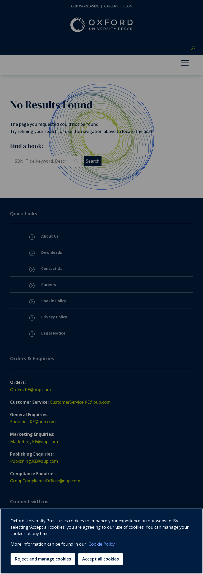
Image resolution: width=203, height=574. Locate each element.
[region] (101, 541)
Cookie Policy (102, 544)
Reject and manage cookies (43, 559)
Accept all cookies (100, 559)
